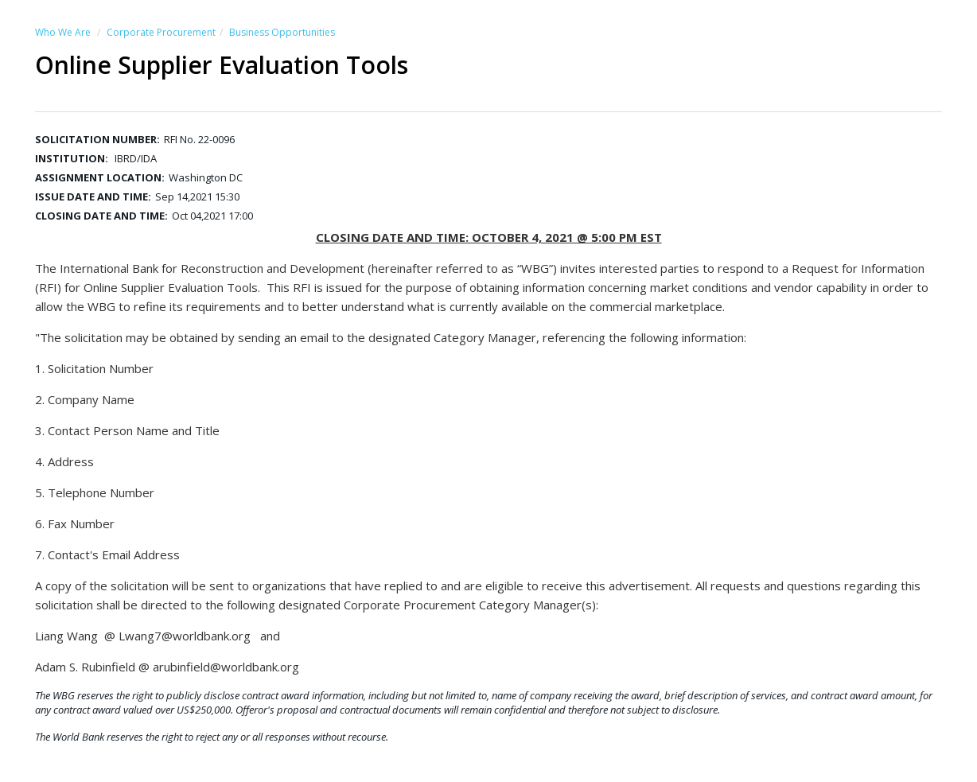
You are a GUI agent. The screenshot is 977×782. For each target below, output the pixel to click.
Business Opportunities (282, 32)
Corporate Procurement (161, 32)
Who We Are (63, 32)
